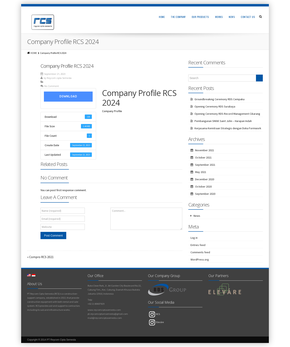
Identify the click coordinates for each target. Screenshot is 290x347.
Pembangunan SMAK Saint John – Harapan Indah (223, 121)
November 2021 (204, 150)
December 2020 (204, 179)
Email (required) (51, 219)
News (232, 17)
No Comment (51, 86)
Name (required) (51, 211)
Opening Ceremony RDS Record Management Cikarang (227, 114)
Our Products (200, 17)
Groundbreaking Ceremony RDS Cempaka (219, 99)
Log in (194, 238)
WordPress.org (200, 259)
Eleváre (156, 322)
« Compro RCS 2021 (40, 257)
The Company (178, 17)
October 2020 (203, 186)
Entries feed (198, 245)
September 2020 (205, 194)
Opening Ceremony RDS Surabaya (215, 106)
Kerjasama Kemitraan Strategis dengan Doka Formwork (228, 128)
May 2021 (200, 172)
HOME (33, 52)
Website (47, 227)
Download (68, 96)
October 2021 (203, 157)
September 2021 (205, 165)
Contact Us (248, 17)
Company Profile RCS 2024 (66, 66)
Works (219, 17)
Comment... (118, 211)
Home (162, 17)
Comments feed (200, 252)
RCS (154, 314)
